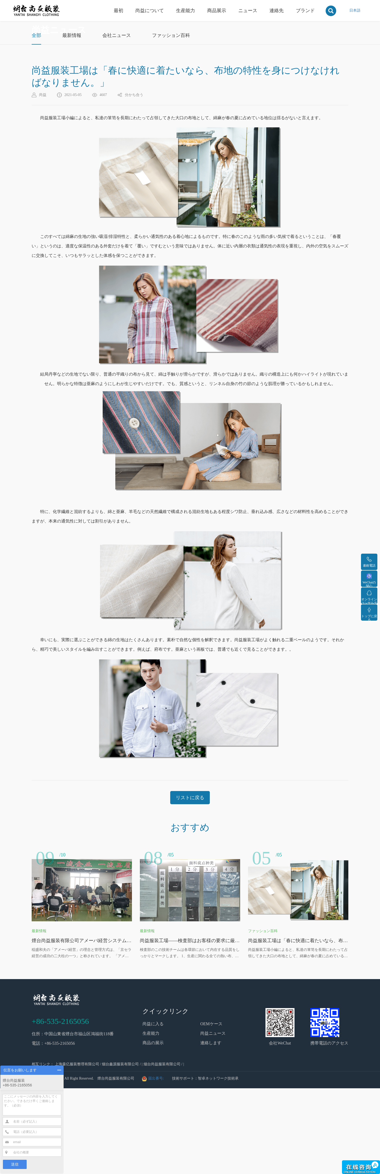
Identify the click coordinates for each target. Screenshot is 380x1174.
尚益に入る (153, 1109)
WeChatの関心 (369, 580)
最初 (118, 10)
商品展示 (216, 10)
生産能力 (185, 10)
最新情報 (71, 121)
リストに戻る (190, 883)
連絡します (210, 1128)
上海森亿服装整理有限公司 (77, 1150)
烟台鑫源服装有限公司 (120, 1150)
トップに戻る (369, 614)
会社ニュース (116, 121)
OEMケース (211, 1109)
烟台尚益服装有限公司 (162, 1150)
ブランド (305, 10)
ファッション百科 (171, 121)
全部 (36, 121)
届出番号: (156, 1164)
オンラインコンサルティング (369, 597)
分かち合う (134, 181)
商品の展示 (153, 1128)
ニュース (247, 10)
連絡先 (276, 10)
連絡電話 (369, 562)
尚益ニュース (213, 1119)
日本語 (354, 10)
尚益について (149, 10)
